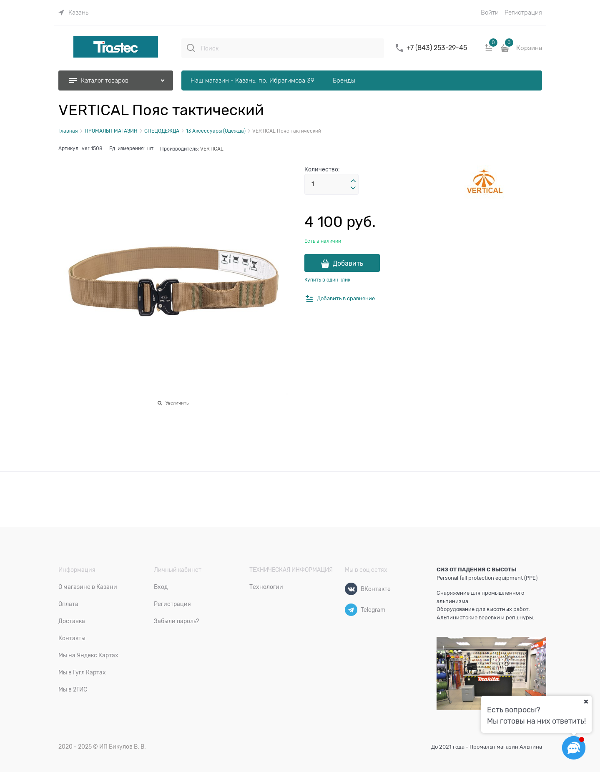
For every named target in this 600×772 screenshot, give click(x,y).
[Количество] (331, 184)
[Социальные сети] (573, 747)
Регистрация (523, 12)
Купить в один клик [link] (327, 280)
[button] (353, 181)
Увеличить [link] (177, 402)
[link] (73, 13)
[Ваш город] (586, 701)
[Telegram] (351, 610)
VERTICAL (211, 149)
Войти (490, 12)
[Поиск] (191, 48)
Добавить (348, 263)
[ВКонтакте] (351, 589)
